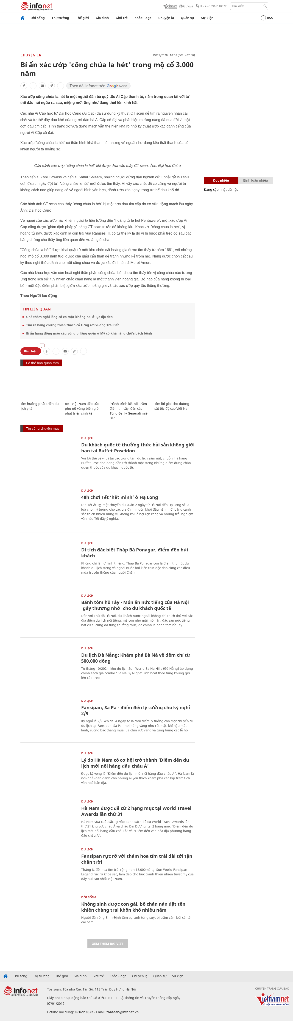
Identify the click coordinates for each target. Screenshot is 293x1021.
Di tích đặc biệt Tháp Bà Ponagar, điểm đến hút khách (135, 553)
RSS (267, 17)
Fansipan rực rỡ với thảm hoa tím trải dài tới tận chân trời (136, 859)
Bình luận (30, 351)
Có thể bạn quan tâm (42, 363)
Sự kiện (207, 18)
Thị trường (60, 18)
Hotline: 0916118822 (210, 6)
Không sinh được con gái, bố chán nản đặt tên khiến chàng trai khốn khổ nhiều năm (133, 907)
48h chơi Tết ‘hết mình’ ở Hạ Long (119, 497)
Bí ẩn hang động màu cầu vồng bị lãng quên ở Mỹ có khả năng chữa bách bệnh (89, 333)
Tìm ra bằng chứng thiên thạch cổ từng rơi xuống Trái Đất (72, 325)
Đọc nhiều (221, 180)
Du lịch (87, 438)
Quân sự (187, 18)
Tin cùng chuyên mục (42, 428)
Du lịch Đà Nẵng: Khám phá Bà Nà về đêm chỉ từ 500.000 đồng (135, 658)
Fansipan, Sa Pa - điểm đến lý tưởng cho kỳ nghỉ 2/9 (135, 710)
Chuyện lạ (166, 18)
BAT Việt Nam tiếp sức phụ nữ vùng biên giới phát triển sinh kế (82, 408)
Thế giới (82, 18)
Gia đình (102, 18)
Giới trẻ (122, 18)
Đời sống (38, 18)
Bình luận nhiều (255, 180)
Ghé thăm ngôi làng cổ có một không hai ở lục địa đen (69, 317)
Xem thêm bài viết (107, 943)
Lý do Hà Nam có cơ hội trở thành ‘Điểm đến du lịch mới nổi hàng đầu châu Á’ (135, 763)
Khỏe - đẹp (142, 18)
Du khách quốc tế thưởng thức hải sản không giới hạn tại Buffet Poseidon (138, 448)
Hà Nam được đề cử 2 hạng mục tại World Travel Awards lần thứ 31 (136, 811)
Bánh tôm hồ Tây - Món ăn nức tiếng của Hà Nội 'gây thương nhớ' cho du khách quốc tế (135, 605)
